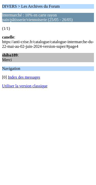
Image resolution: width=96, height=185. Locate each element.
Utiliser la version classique (24, 86)
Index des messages (24, 77)
